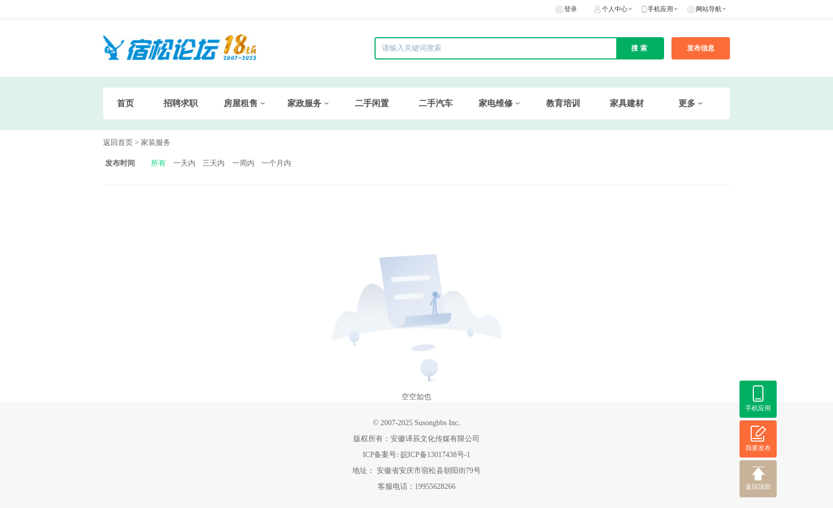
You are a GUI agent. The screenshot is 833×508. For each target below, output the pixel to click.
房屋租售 (241, 103)
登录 (570, 9)
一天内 (184, 163)
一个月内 (276, 163)
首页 (125, 103)
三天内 (213, 163)
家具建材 (627, 103)
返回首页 (118, 143)
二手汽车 (436, 103)
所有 (158, 163)
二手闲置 (372, 103)
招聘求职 (181, 103)
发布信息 (701, 48)
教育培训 (563, 103)
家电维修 (496, 103)
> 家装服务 (153, 143)
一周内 (243, 163)
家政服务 (304, 103)
